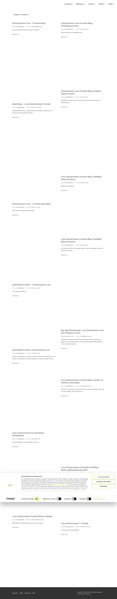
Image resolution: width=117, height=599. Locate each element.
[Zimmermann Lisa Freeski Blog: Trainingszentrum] (85, 29)
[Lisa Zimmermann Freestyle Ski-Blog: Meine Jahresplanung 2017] (86, 473)
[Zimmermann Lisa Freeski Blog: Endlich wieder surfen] (85, 97)
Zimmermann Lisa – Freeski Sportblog (31, 204)
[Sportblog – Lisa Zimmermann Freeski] (37, 107)
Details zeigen (98, 595)
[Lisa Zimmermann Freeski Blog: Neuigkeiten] (37, 439)
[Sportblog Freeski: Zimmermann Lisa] (37, 353)
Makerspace (81, 4)
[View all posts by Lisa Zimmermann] (19, 26)
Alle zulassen (103, 574)
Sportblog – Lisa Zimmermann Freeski (31, 104)
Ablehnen (103, 583)
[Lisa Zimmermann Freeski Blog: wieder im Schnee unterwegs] (86, 386)
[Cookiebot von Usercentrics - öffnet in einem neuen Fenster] (10, 596)
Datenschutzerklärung (59, 581)
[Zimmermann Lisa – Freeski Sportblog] (37, 207)
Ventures (92, 4)
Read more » (64, 396)
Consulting (69, 4)
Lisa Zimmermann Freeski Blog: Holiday (32, 516)
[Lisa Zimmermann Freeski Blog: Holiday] (39, 519)
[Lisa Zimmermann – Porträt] (86, 526)
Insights (102, 4)
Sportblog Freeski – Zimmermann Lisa (31, 284)
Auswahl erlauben (103, 578)
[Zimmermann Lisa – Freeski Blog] (38, 26)
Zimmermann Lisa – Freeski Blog (28, 23)
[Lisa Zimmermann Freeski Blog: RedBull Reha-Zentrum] (85, 182)
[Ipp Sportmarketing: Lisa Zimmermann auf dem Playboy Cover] (87, 336)
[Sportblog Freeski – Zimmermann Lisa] (37, 288)
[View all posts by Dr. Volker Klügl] (68, 336)
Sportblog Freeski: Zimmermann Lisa (30, 350)
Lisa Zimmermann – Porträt (74, 523)
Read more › (15, 34)
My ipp (111, 4)
